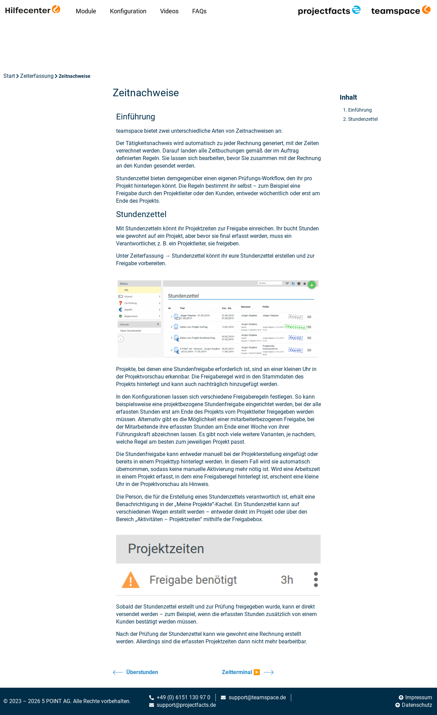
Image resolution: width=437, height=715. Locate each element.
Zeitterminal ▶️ (248, 672)
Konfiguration (128, 11)
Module (86, 11)
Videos (169, 11)
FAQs (199, 11)
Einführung (360, 110)
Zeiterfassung (37, 76)
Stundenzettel (363, 119)
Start (9, 76)
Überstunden (135, 672)
